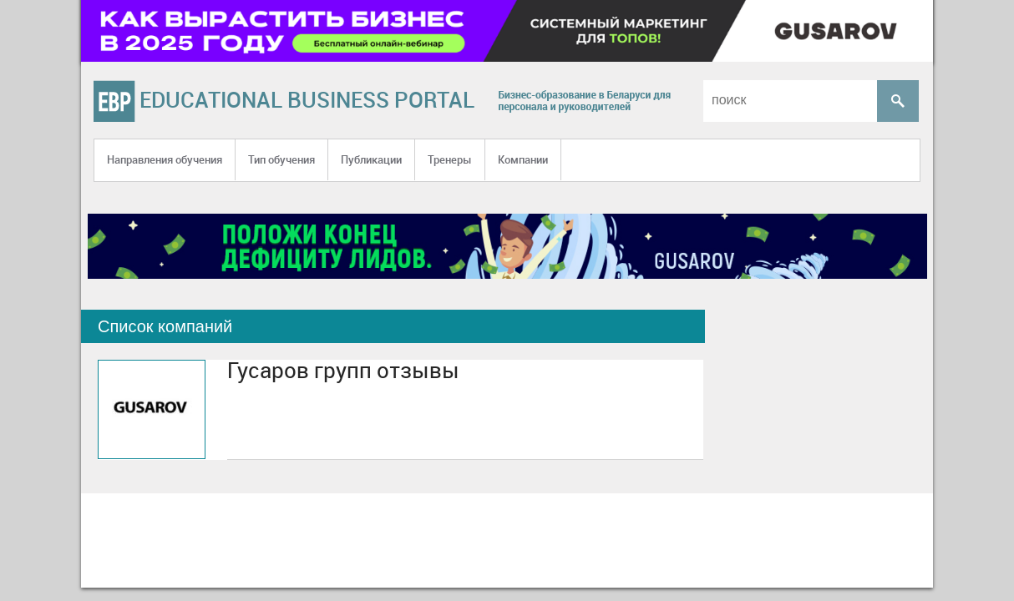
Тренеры (450, 159)
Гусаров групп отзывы (343, 370)
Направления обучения (164, 159)
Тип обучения (281, 159)
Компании (523, 159)
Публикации (371, 159)
